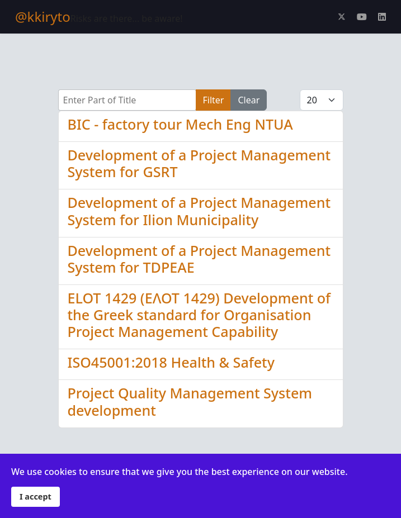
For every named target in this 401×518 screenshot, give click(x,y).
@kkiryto (42, 16)
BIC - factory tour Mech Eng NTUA (180, 124)
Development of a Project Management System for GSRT (199, 163)
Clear (249, 100)
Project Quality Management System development (190, 401)
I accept (35, 496)
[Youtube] (362, 17)
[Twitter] (342, 17)
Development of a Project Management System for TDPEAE (199, 259)
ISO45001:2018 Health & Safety (171, 362)
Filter (213, 100)
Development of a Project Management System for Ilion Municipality (199, 211)
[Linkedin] (382, 17)
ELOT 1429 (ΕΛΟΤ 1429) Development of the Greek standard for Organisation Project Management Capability (199, 314)
